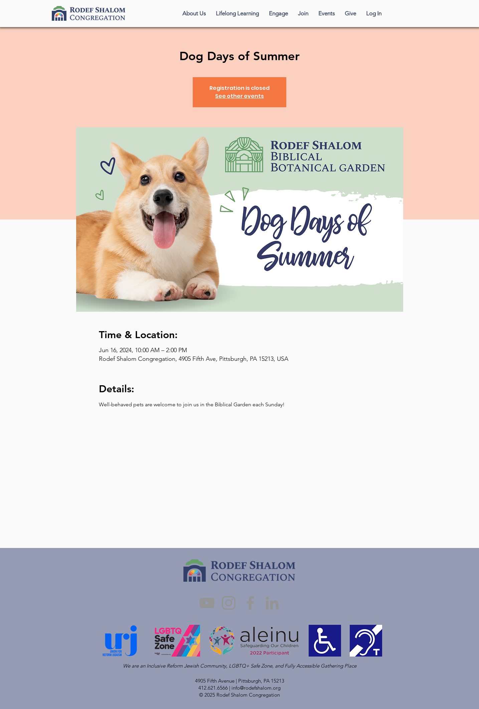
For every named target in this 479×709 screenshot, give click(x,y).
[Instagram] (228, 603)
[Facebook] (250, 603)
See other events (239, 96)
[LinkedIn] (272, 603)
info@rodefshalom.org (256, 688)
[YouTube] (207, 603)
